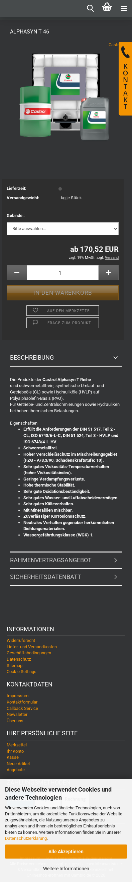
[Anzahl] (63, 272)
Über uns (15, 720)
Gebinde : (16, 215)
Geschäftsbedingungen (29, 652)
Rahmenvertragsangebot (51, 560)
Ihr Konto (15, 751)
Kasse (13, 757)
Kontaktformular (22, 702)
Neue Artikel (18, 763)
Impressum (17, 695)
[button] (17, 272)
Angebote (16, 769)
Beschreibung (32, 357)
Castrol (115, 44)
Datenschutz (19, 659)
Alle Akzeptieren (66, 851)
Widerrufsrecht (21, 640)
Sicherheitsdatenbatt (45, 576)
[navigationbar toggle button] (123, 8)
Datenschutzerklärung (26, 838)
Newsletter (17, 714)
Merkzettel (17, 744)
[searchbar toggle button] (90, 8)
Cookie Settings (21, 671)
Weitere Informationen (66, 868)
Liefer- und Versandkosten (32, 646)
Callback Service (22, 708)
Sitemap (14, 665)
